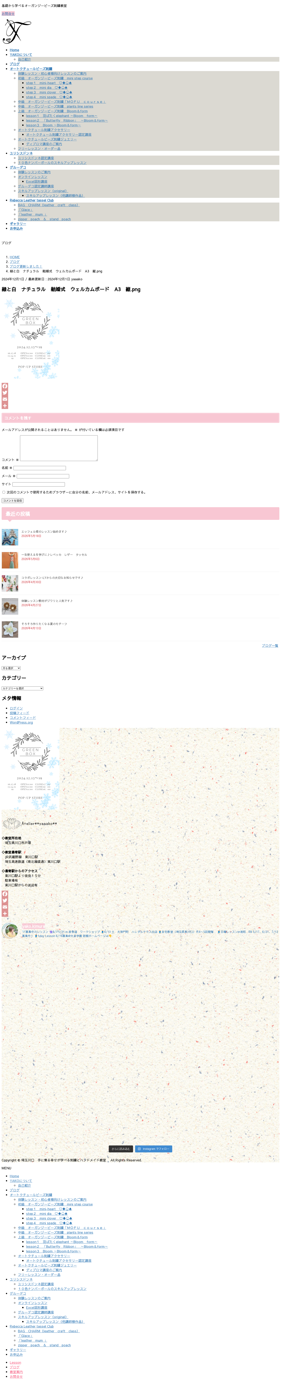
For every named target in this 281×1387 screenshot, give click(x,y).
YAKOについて (21, 1185)
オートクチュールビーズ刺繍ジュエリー (47, 139)
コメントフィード (23, 722)
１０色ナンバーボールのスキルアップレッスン (52, 162)
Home (14, 1181)
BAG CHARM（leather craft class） (49, 205)
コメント (10, 464)
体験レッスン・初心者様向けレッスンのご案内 (52, 73)
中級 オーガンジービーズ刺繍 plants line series (55, 106)
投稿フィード (19, 717)
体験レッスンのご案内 (34, 172)
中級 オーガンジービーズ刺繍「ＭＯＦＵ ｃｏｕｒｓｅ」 (62, 101)
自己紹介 (24, 59)
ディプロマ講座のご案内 (44, 143)
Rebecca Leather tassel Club (32, 1331)
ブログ (15, 1195)
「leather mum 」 (32, 214)
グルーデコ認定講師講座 (36, 186)
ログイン (16, 713)
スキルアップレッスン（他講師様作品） (55, 195)
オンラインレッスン (32, 176)
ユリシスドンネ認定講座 (36, 158)
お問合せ (8, 13)
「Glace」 (25, 209)
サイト (6, 489)
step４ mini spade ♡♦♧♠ (49, 97)
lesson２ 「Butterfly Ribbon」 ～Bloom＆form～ (67, 120)
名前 (7, 472)
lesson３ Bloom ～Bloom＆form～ (53, 125)
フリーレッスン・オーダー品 (39, 148)
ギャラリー (18, 1354)
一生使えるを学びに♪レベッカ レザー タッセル (54, 559)
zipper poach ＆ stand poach (44, 219)
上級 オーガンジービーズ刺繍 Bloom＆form (53, 111)
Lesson (15, 1367)
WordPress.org (21, 727)
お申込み (16, 1359)
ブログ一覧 (270, 650)
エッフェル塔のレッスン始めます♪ (44, 536)
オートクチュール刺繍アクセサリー (44, 129)
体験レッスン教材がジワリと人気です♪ (47, 606)
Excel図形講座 (36, 181)
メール (9, 480)
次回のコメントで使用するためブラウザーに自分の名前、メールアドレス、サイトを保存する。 (77, 497)
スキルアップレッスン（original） (43, 190)
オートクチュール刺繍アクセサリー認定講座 (58, 134)
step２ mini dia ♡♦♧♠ (47, 87)
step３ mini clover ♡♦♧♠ (49, 92)
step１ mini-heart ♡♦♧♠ (49, 82)
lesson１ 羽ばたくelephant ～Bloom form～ (62, 115)
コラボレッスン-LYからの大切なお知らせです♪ (52, 582)
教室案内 (16, 1376)
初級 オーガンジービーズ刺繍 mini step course (55, 78)
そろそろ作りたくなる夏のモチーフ (44, 629)
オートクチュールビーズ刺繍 (31, 1199)
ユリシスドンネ (21, 1284)
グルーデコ (18, 1298)
